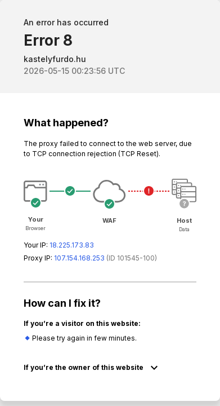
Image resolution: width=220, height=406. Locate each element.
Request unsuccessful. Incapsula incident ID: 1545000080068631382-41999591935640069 (110, 203)
